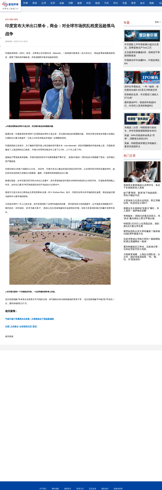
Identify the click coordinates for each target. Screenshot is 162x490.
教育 (133, 3)
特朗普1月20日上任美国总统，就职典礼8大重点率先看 (141, 224)
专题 (124, 3)
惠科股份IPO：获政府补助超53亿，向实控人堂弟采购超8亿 (140, 104)
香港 (34, 3)
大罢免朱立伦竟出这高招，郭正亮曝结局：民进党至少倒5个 (142, 201)
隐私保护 (104, 489)
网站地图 (55, 489)
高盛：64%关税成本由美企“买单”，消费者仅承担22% (139, 137)
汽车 (106, 3)
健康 (79, 3)
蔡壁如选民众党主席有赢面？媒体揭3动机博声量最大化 (142, 232)
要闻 (16, 19)
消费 (70, 3)
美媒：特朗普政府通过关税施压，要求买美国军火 (141, 145)
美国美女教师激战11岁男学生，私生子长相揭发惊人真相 (142, 186)
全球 (52, 3)
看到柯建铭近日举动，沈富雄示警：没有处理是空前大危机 (142, 248)
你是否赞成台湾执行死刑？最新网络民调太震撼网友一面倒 (142, 240)
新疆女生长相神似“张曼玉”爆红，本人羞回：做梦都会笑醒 (141, 209)
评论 (115, 3)
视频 (151, 3)
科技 (88, 3)
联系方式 (80, 489)
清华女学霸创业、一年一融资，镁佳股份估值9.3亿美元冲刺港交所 (141, 88)
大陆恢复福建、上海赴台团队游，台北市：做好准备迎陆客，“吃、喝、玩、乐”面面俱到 (142, 257)
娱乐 (142, 3)
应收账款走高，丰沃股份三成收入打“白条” (141, 96)
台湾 (43, 3)
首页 (7, 19)
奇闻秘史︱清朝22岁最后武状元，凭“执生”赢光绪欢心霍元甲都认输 (142, 217)
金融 (61, 3)
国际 (11, 19)
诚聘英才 (67, 489)
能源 (97, 3)
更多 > (158, 22)
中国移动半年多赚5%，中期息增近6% (142, 62)
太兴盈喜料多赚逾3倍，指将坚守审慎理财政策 (142, 54)
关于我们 (42, 489)
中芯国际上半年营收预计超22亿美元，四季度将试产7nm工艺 (141, 46)
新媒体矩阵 (118, 489)
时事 (25, 3)
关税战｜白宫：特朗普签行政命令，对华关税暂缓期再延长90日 (140, 129)
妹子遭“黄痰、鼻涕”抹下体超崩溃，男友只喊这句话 (141, 194)
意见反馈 (92, 489)
